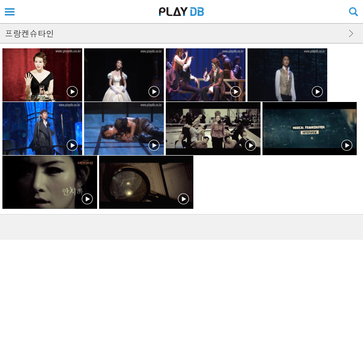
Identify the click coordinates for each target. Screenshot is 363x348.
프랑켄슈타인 (29, 33)
